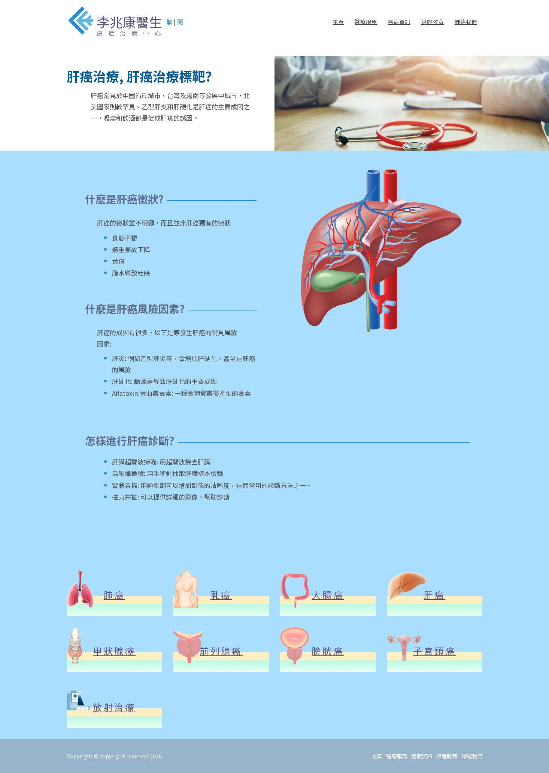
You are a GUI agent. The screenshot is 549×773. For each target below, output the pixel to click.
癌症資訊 (399, 28)
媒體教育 (432, 28)
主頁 (338, 28)
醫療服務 (366, 28)
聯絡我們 (466, 28)
